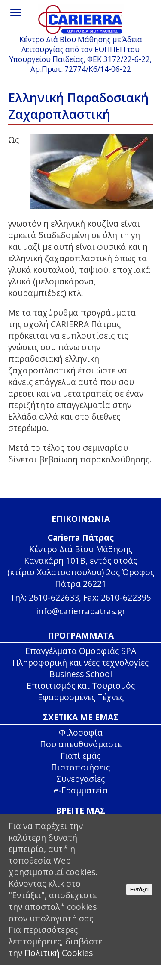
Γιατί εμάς (80, 755)
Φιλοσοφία (81, 732)
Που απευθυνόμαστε (81, 744)
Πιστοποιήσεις (80, 767)
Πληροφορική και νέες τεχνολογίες (80, 662)
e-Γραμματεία (81, 790)
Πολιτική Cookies (58, 953)
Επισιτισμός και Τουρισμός (81, 685)
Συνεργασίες (80, 778)
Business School (80, 674)
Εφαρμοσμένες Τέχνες (81, 697)
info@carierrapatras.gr (80, 611)
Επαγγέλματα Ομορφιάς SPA (80, 651)
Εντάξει (139, 889)
